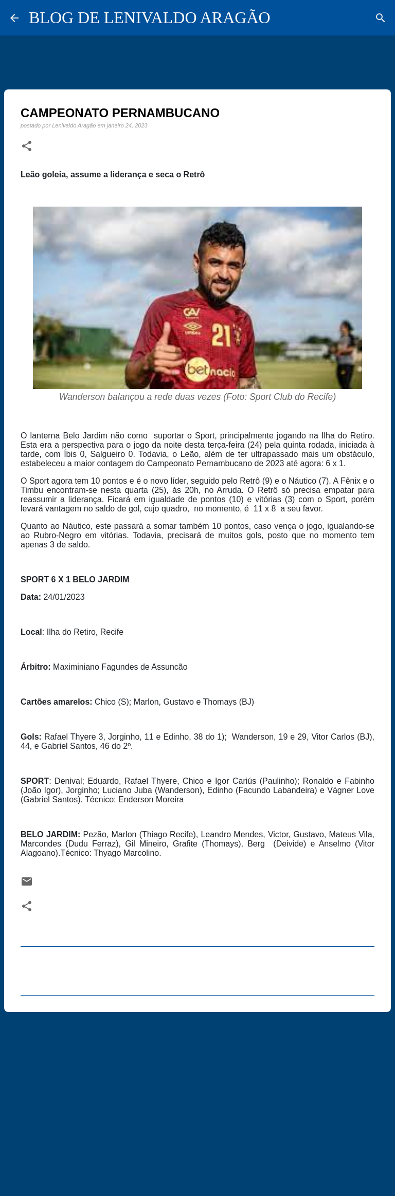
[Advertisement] (197, 1099)
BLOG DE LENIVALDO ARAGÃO (150, 17)
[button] (27, 146)
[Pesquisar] (380, 18)
